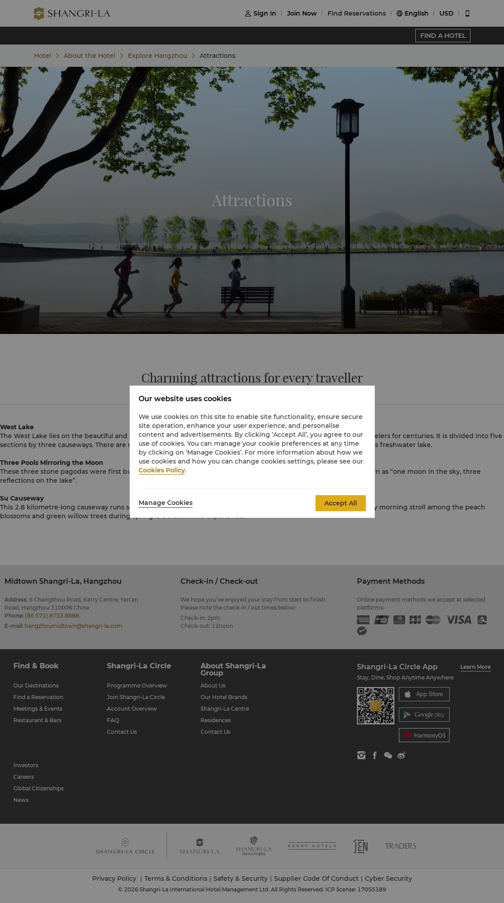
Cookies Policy (162, 470)
